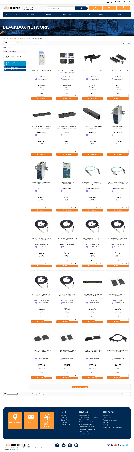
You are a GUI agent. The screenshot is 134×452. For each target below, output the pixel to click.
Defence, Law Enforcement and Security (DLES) (89, 418)
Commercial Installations (87, 426)
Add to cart (42, 98)
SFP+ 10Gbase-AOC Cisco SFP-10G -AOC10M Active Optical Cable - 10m (92, 183)
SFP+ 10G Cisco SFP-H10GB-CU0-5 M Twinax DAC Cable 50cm (41, 295)
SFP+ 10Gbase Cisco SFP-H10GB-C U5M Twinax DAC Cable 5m (67, 295)
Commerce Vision (15, 449)
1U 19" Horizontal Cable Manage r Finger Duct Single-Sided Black (41, 127)
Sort (5, 43)
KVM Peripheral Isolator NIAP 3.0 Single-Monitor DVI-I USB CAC (92, 295)
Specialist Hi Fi (83, 431)
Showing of (42, 43)
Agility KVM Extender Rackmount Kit (118, 71)
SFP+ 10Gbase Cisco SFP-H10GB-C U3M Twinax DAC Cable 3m (118, 239)
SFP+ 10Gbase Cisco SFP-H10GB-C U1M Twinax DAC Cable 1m (41, 239)
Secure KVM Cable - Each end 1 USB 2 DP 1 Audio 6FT (118, 351)
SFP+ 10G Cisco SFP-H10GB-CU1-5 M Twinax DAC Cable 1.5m (67, 239)
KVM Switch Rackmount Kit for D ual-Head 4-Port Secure (41, 351)
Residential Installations (87, 429)
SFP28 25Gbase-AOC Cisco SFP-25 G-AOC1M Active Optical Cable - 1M (118, 183)
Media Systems (84, 415)
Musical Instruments (85, 424)
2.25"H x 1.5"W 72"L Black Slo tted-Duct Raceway (92, 127)
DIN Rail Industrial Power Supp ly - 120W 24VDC (118, 127)
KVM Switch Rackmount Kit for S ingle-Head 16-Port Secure (92, 351)
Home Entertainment (86, 434)
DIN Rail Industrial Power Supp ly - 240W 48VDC (67, 183)
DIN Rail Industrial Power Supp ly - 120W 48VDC (41, 183)
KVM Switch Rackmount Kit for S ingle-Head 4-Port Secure (67, 351)
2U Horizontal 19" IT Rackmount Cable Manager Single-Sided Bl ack (67, 127)
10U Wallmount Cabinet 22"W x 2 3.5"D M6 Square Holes (67, 71)
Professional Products (86, 422)
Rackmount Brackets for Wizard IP (92, 71)
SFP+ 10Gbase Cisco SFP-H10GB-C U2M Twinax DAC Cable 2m (92, 239)
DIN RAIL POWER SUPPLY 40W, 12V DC (41, 71)
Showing (35, 43)
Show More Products (81, 387)
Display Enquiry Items (12, 67)
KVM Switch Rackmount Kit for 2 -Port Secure (117, 295)
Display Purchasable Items (14, 69)
